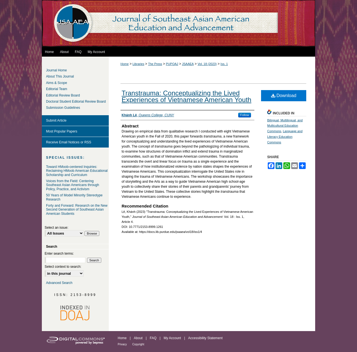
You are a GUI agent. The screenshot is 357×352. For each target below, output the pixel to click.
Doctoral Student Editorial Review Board (76, 101)
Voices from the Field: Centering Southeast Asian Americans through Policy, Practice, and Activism (72, 185)
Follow (244, 115)
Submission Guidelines (63, 108)
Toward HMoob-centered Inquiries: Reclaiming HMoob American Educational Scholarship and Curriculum (77, 171)
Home (124, 64)
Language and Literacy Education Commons (285, 136)
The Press (155, 64)
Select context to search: (63, 267)
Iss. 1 (224, 64)
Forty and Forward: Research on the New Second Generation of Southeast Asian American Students (76, 210)
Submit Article (56, 120)
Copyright (138, 344)
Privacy (122, 344)
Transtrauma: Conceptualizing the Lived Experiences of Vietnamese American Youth (186, 96)
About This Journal (60, 76)
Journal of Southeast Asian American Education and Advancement (178, 23)
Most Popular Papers (61, 131)
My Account (172, 338)
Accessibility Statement (205, 338)
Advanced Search (59, 283)
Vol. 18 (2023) (207, 64)
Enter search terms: (59, 253)
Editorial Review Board (63, 95)
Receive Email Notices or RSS (68, 142)
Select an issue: (56, 228)
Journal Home (56, 70)
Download (283, 95)
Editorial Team (56, 89)
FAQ (153, 338)
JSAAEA (188, 64)
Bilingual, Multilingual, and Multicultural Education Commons (285, 126)
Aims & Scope (56, 83)
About (138, 338)
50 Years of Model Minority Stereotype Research (74, 197)
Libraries (138, 64)
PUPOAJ (172, 64)
